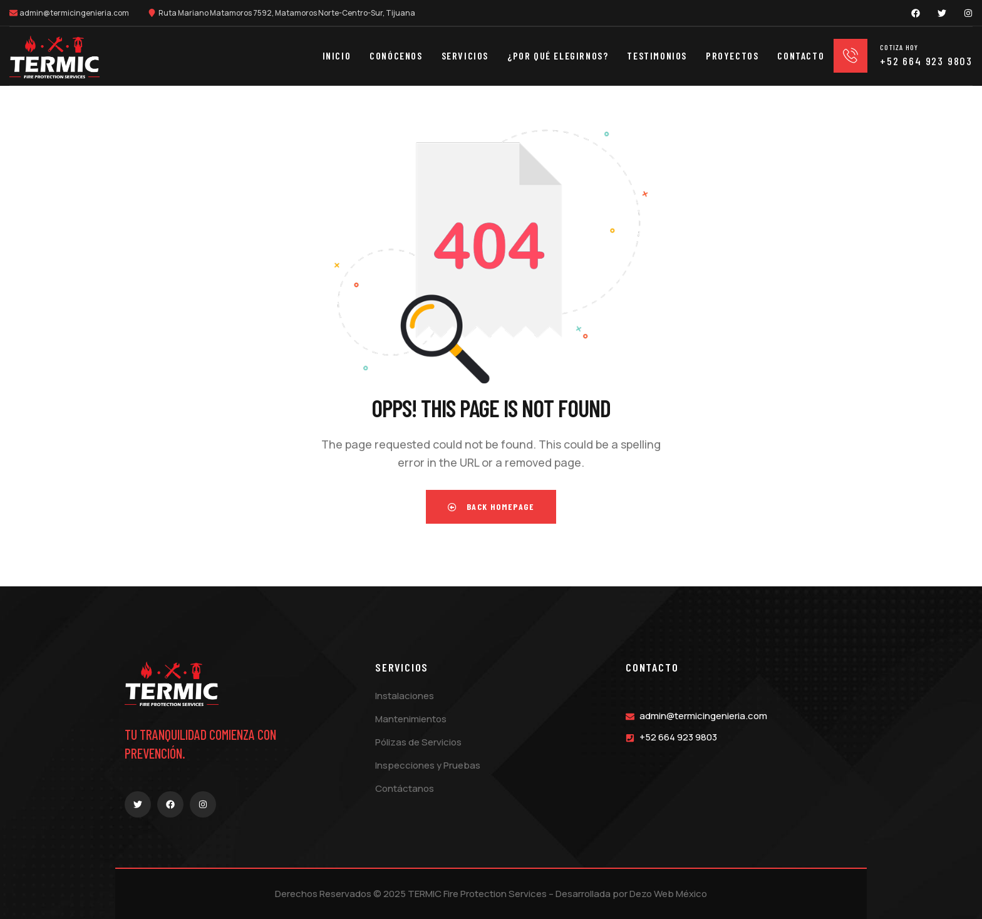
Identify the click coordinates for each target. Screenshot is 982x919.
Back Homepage (491, 506)
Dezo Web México (668, 893)
